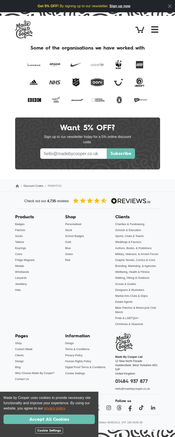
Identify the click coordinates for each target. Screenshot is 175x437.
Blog (18, 367)
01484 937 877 (131, 381)
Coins (18, 254)
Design (19, 361)
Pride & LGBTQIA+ (127, 318)
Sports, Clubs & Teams (129, 236)
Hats (18, 290)
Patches (20, 230)
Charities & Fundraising (129, 224)
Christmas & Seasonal (129, 324)
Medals (19, 266)
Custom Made (24, 349)
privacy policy (54, 408)
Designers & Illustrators (129, 290)
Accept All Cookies (49, 419)
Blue (68, 248)
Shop (18, 343)
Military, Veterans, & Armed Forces (136, 254)
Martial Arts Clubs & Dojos (131, 295)
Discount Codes (33, 185)
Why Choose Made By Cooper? (35, 373)
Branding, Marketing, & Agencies (135, 266)
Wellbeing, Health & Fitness (132, 272)
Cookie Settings (75, 373)
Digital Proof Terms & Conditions (85, 367)
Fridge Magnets (25, 260)
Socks (19, 236)
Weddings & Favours (128, 242)
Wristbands (22, 272)
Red (67, 260)
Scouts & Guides (125, 284)
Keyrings (20, 248)
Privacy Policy (74, 355)
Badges (20, 224)
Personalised (73, 224)
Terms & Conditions (77, 349)
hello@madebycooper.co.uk (132, 388)
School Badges (74, 236)
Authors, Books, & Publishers (133, 248)
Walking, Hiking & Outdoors (132, 277)
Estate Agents (124, 301)
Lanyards (21, 277)
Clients (19, 355)
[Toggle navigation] (155, 29)
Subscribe (120, 153)
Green (69, 254)
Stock (68, 230)
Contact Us (22, 379)
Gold (68, 242)
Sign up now (120, 6)
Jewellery (21, 284)
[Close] (169, 6)
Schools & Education (128, 230)
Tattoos (19, 242)
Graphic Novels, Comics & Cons (135, 260)
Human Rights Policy (78, 361)
